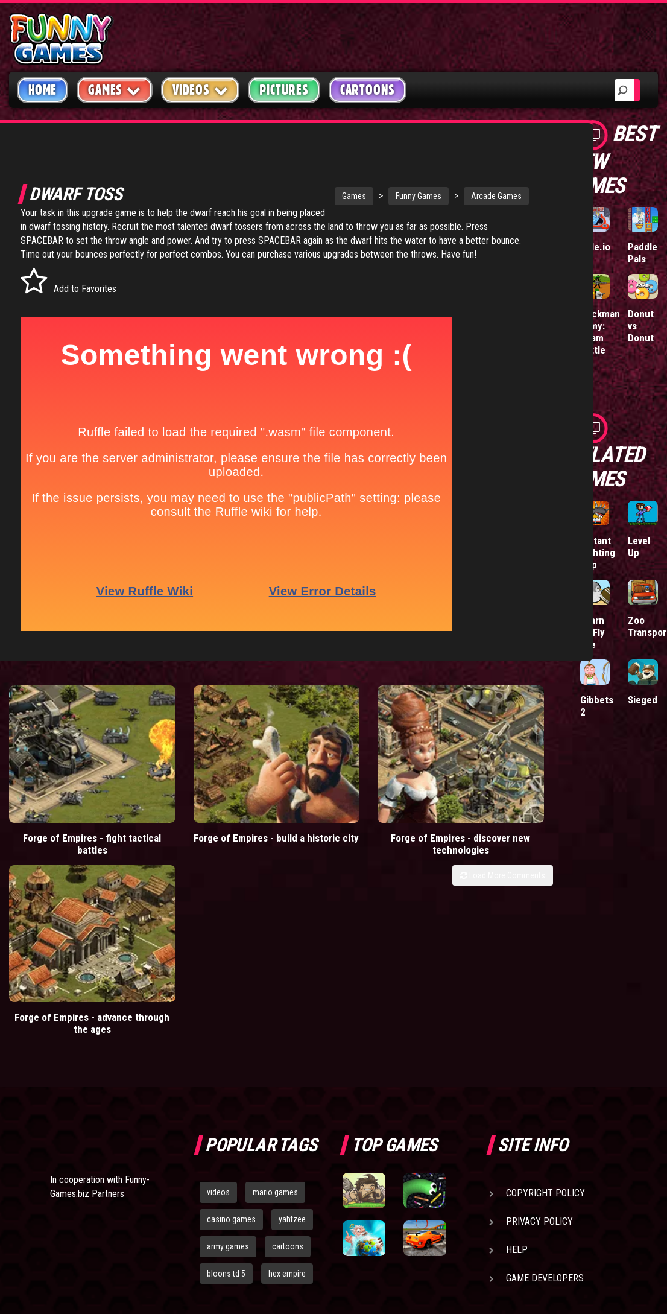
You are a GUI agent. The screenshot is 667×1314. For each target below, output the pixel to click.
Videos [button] (200, 89)
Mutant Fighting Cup (597, 553)
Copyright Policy (545, 1010)
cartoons (287, 1063)
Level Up (639, 547)
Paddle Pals (642, 253)
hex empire (287, 1090)
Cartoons (367, 89)
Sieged (642, 700)
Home (42, 89)
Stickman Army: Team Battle (600, 332)
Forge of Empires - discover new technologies (345, 820)
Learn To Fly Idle (592, 632)
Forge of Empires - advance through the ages (484, 820)
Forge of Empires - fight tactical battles (69, 820)
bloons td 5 (226, 1090)
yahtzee (292, 1036)
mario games (275, 1009)
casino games (231, 1036)
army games (228, 1063)
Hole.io (595, 247)
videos (218, 1009)
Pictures (283, 89)
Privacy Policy (539, 1038)
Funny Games (379, 196)
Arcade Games (456, 196)
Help (517, 1067)
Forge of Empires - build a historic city (207, 820)
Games (314, 196)
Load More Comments (502, 851)
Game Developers (545, 1095)
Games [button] (114, 89)
